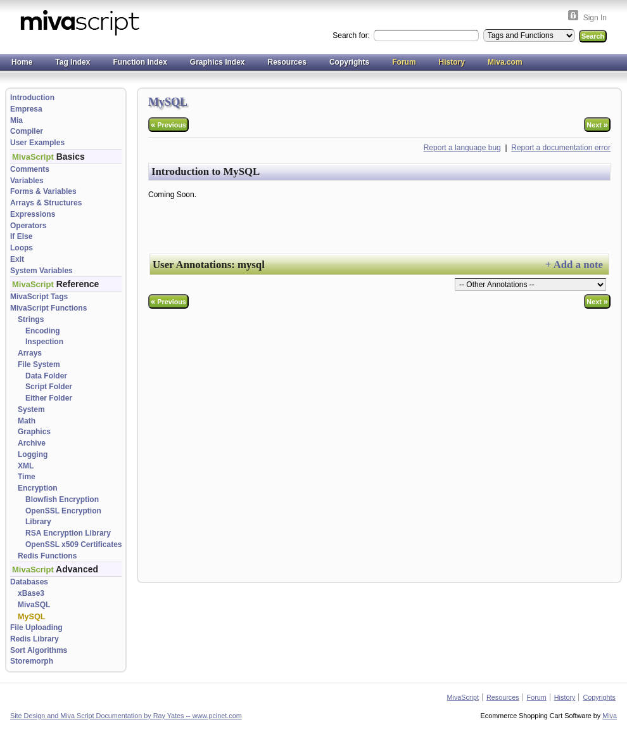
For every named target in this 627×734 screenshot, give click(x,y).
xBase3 (31, 593)
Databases (29, 581)
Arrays (30, 353)
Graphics (34, 431)
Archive (32, 443)
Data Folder (46, 375)
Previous (168, 124)
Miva (609, 715)
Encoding (42, 330)
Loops (21, 247)
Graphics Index (217, 62)
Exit (17, 259)
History (452, 62)
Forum (403, 62)
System (31, 409)
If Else (21, 236)
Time (26, 476)
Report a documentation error (561, 147)
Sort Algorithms (38, 650)
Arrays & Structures (46, 202)
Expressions (32, 214)
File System (39, 364)
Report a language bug (462, 147)
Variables (27, 180)
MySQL (31, 616)
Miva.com (505, 62)
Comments (29, 169)
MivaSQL (34, 604)
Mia (16, 120)
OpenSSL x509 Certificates (73, 544)
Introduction (32, 97)
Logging (33, 454)
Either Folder (48, 398)
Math (26, 420)
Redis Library (34, 638)
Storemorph (31, 661)
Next (597, 124)
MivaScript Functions (48, 308)
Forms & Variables (43, 191)
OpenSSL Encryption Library (63, 516)
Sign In (595, 17)
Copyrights (349, 62)
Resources (287, 62)
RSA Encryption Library (68, 533)
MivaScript (463, 697)
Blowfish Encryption (62, 499)
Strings (31, 319)
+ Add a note (574, 265)
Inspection (44, 341)
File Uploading (36, 627)
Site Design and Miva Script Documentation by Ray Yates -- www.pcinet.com (126, 715)
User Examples (37, 142)
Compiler (26, 131)
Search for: (352, 35)
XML (26, 465)
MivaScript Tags (39, 296)
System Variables (41, 270)
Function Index (140, 62)
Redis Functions (47, 555)
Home (21, 62)
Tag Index (72, 62)
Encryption (38, 488)
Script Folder (48, 386)
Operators (28, 225)
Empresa (26, 109)
